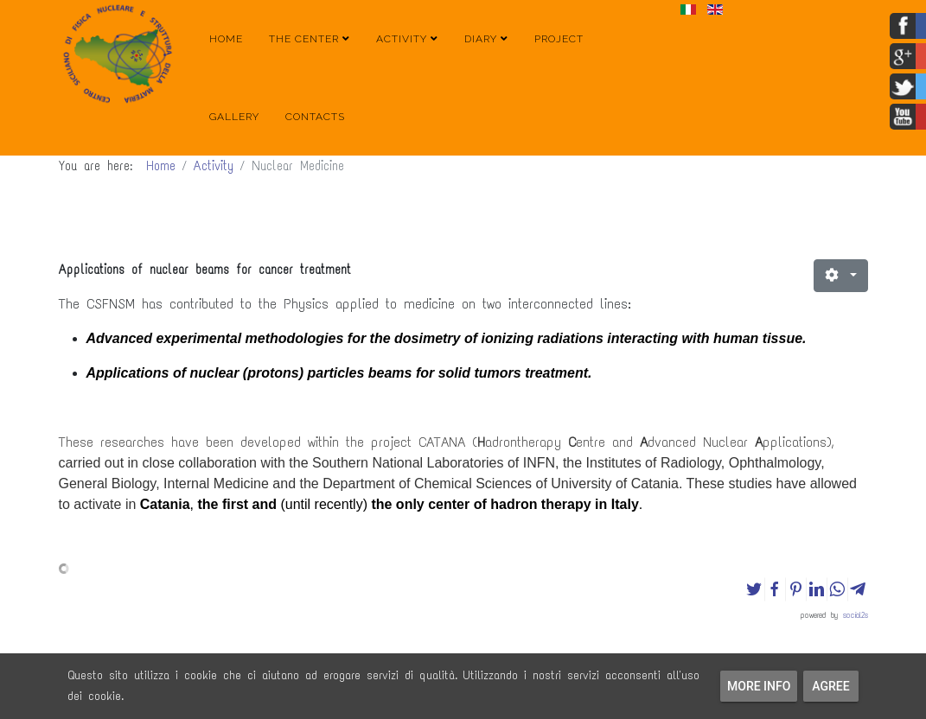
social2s (855, 615)
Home (226, 39)
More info (758, 686)
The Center (304, 39)
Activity (401, 39)
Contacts (315, 117)
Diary (480, 39)
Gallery (234, 117)
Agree (831, 686)
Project (559, 39)
